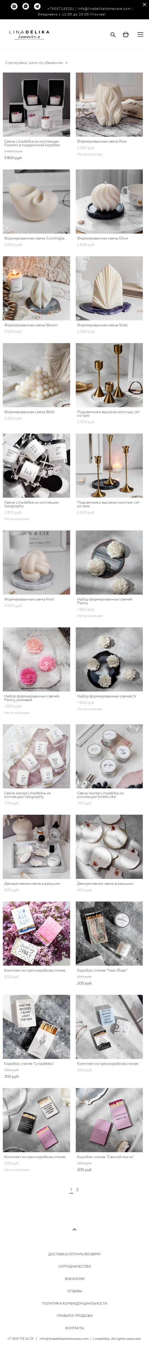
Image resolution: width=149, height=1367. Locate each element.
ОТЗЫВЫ (74, 1291)
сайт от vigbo (74, 1353)
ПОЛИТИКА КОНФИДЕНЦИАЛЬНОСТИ (74, 1303)
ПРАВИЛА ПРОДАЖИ (75, 1316)
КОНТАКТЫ (74, 1328)
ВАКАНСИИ (74, 1279)
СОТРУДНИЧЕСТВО (74, 1266)
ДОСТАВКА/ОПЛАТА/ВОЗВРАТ (74, 1254)
